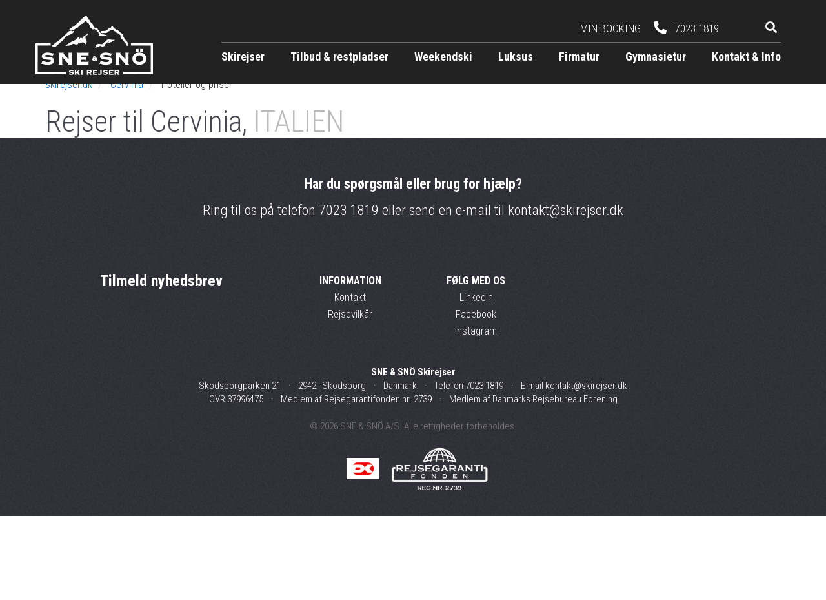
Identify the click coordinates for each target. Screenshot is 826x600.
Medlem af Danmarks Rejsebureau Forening (533, 483)
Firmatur (579, 56)
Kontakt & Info (746, 56)
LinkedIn (476, 381)
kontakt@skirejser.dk (565, 294)
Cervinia (126, 168)
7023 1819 (349, 294)
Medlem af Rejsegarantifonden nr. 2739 (356, 483)
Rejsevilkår (350, 397)
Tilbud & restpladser (339, 56)
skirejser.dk (68, 168)
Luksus (515, 56)
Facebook (476, 397)
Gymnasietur (655, 56)
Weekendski (443, 56)
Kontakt (350, 381)
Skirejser (243, 56)
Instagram (476, 414)
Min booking (610, 28)
